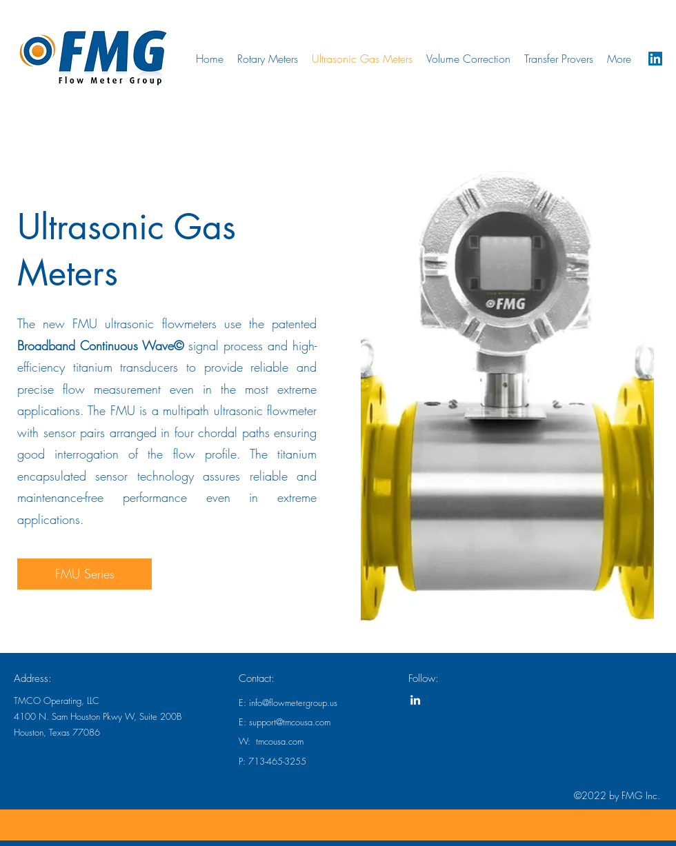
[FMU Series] (84, 574)
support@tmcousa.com (289, 722)
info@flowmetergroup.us (293, 702)
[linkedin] (655, 59)
